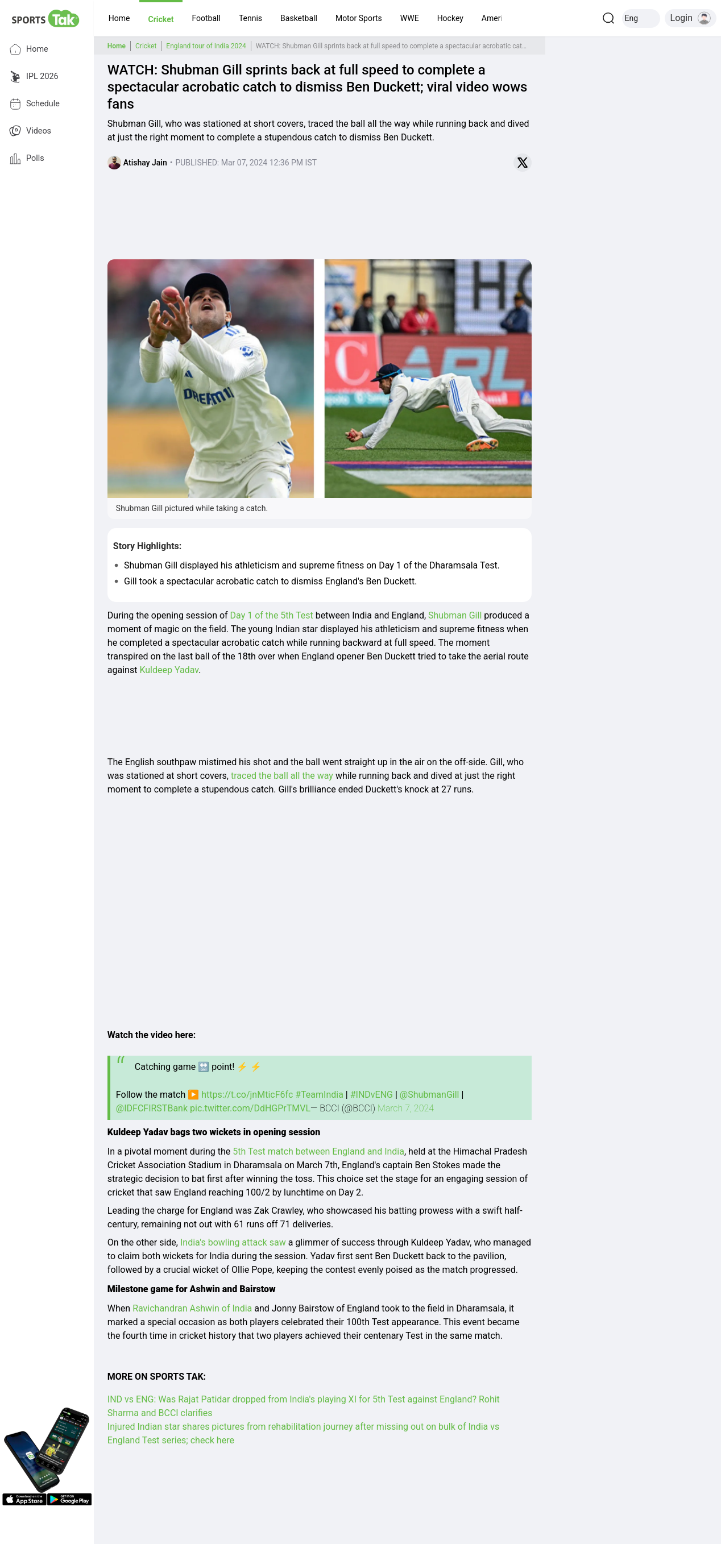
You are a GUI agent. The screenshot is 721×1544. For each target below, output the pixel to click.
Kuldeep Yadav (168, 670)
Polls (26, 158)
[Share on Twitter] (522, 162)
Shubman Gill (455, 615)
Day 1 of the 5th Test (273, 615)
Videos (30, 131)
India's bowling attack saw (234, 1242)
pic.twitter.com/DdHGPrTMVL (250, 1108)
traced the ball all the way (282, 775)
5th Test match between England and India (318, 1151)
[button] (119, 18)
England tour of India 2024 (206, 46)
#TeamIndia (319, 1094)
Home (28, 49)
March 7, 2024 (406, 1108)
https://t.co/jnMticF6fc (247, 1094)
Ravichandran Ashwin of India (192, 1308)
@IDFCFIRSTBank (152, 1108)
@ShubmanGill (429, 1094)
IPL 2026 (34, 76)
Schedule (34, 104)
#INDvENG (371, 1094)
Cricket (145, 46)
